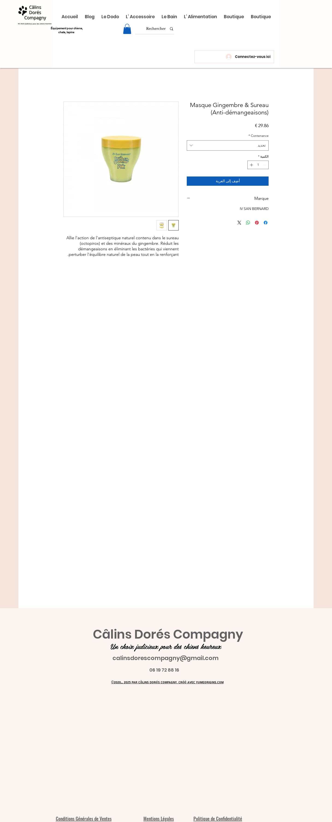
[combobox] (228, 145)
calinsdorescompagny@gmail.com (166, 658)
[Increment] (251, 165)
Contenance (259, 136)
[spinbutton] (258, 165)
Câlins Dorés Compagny (168, 634)
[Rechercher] (156, 29)
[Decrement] (265, 165)
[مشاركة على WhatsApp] (248, 222)
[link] (127, 29)
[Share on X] (239, 222)
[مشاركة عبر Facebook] (265, 222)
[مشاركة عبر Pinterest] (257, 222)
